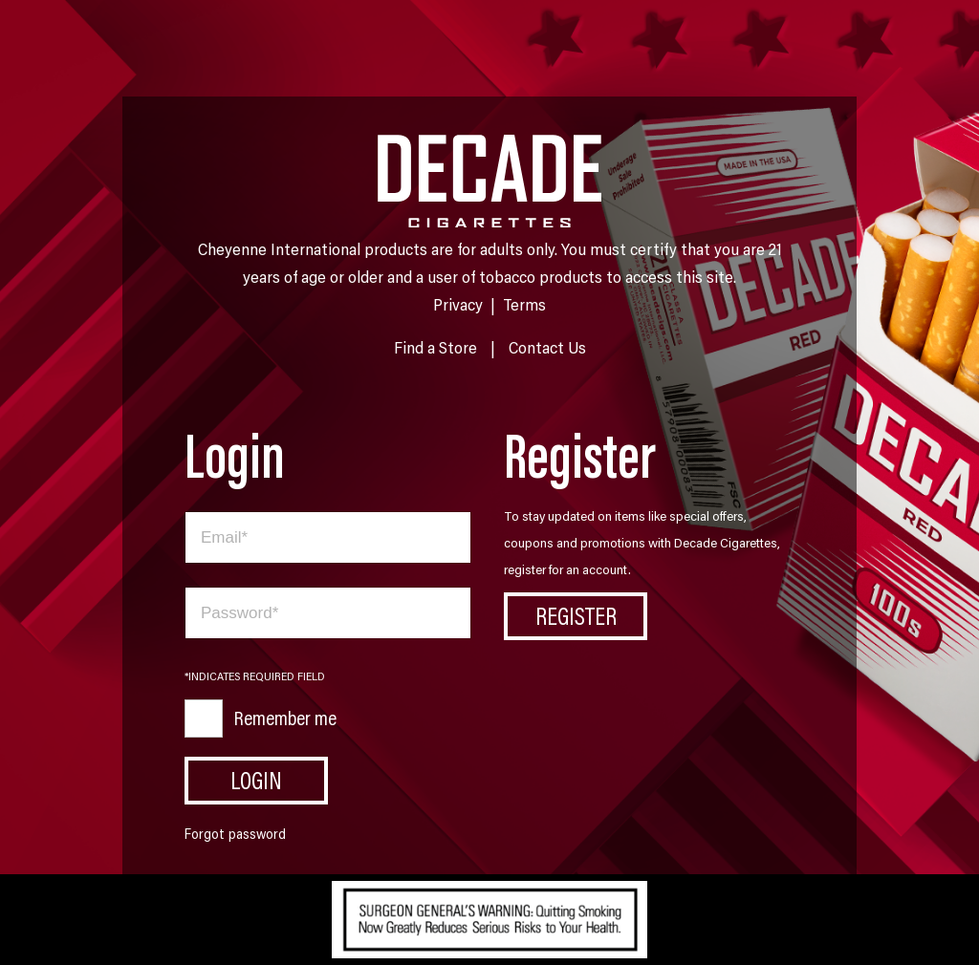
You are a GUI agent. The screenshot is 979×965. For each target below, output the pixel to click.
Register (576, 615)
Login (256, 779)
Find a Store (435, 346)
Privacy (458, 303)
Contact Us (547, 346)
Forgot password (235, 834)
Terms (524, 303)
